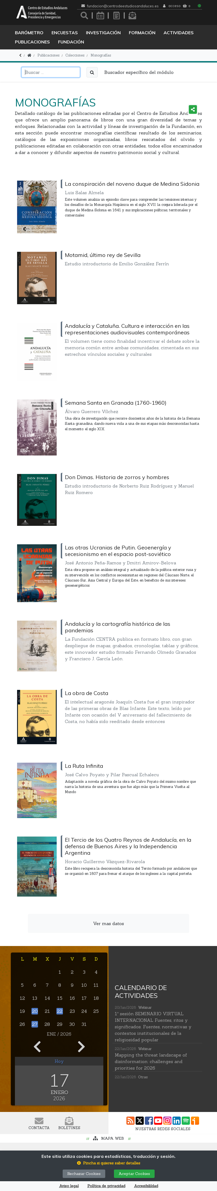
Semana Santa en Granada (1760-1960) (116, 402)
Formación (142, 32)
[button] (109, 1163)
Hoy (59, 1061)
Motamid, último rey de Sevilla (103, 255)
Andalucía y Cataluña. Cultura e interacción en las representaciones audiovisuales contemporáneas (127, 329)
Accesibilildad (146, 1186)
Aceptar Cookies (134, 1173)
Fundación (71, 42)
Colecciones (74, 55)
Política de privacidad (106, 1186)
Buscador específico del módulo (139, 72)
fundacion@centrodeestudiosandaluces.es (123, 6)
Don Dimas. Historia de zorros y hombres (117, 477)
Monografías (101, 55)
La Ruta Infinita (84, 765)
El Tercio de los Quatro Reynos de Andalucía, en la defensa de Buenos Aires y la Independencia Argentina (128, 846)
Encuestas (65, 32)
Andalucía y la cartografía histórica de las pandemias (117, 627)
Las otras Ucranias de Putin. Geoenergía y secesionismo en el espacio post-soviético (118, 550)
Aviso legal (69, 1186)
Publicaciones (32, 42)
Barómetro (29, 32)
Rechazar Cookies (84, 1173)
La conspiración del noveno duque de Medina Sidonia (132, 183)
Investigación (103, 32)
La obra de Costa (86, 693)
